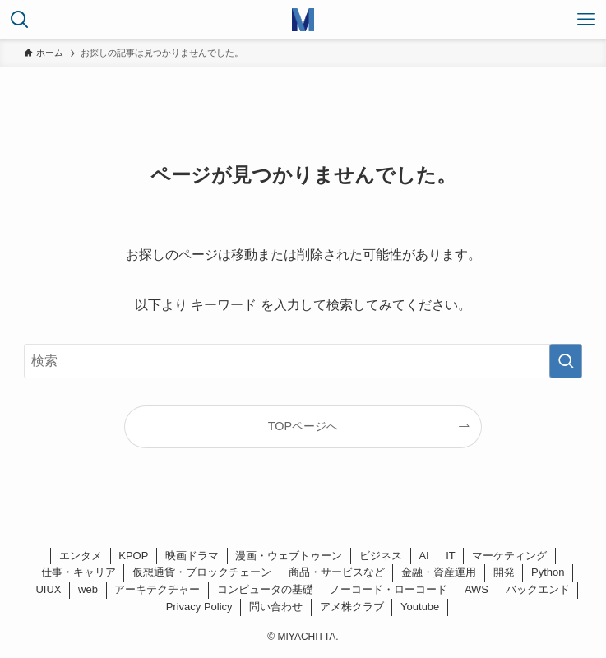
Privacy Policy (199, 606)
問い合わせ (276, 606)
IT (451, 555)
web (88, 589)
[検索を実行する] (565, 361)
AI (423, 555)
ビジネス (380, 555)
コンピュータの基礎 (265, 589)
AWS (476, 589)
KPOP (133, 555)
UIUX (48, 589)
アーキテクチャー (157, 589)
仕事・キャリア (78, 572)
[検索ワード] (302, 361)
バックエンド (538, 589)
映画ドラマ (192, 555)
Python (547, 572)
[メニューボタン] (586, 19)
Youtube (419, 606)
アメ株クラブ (352, 606)
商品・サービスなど (337, 572)
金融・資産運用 (438, 572)
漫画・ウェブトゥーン (288, 555)
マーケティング (509, 555)
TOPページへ (303, 426)
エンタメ (80, 555)
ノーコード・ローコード (388, 589)
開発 (504, 572)
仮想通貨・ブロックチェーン (201, 572)
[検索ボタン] (19, 19)
